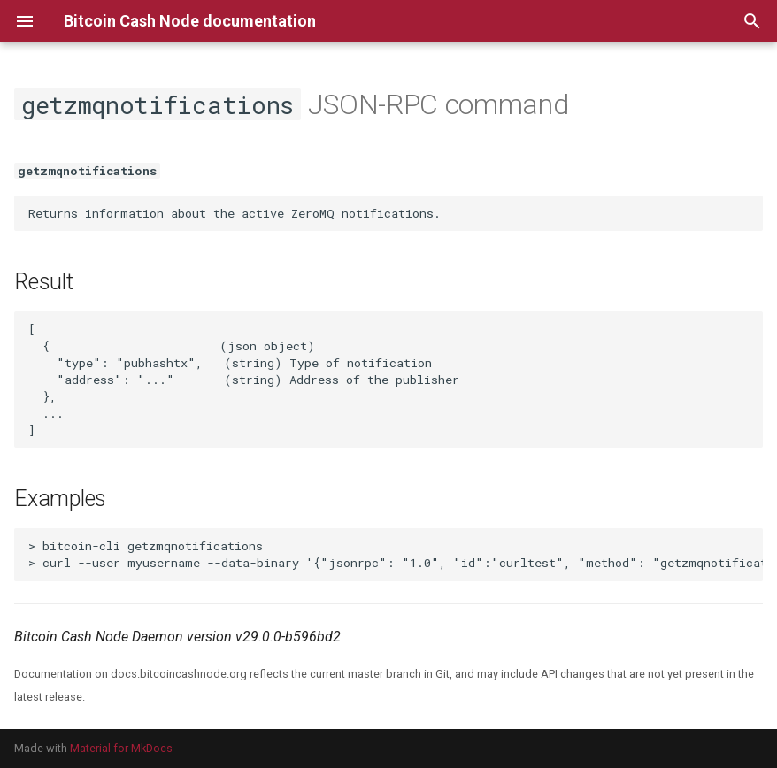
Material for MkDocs (121, 748)
